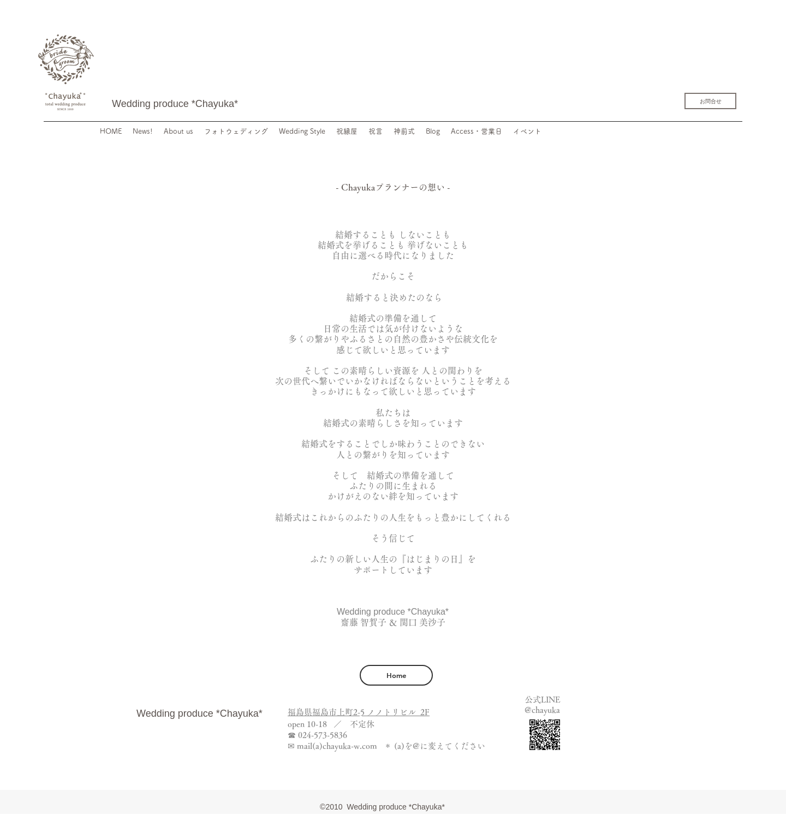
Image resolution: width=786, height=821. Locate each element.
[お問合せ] (710, 101)
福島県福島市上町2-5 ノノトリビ (348, 712)
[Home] (396, 675)
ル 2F (419, 712)
